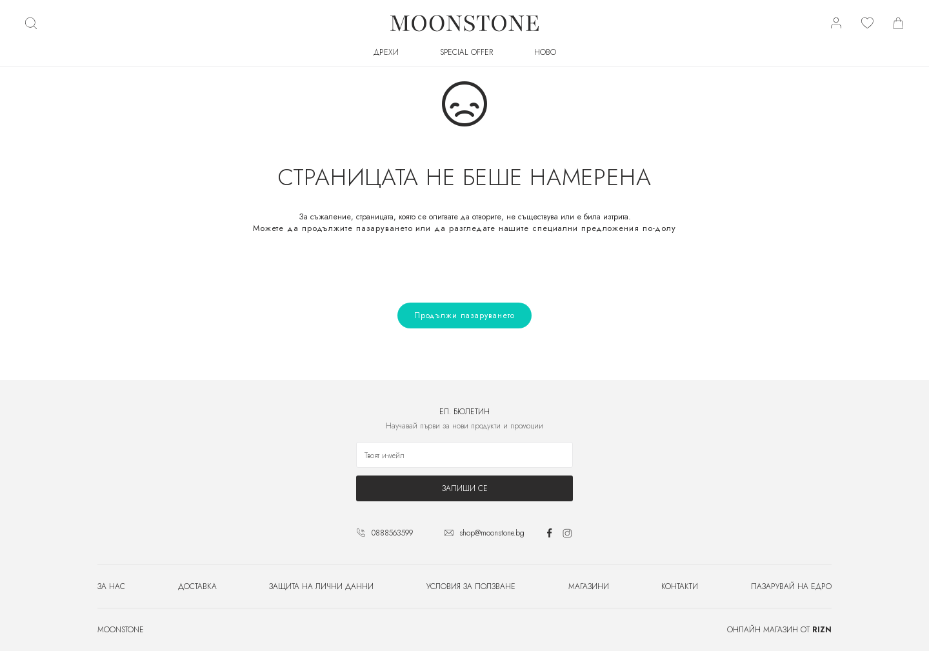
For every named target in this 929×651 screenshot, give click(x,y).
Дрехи (386, 52)
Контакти (679, 586)
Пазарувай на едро (791, 586)
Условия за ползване (470, 586)
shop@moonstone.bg (491, 533)
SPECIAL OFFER (466, 52)
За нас (111, 586)
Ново (545, 52)
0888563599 (392, 533)
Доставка (197, 586)
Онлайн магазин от (779, 630)
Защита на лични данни (321, 586)
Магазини (588, 586)
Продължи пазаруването (464, 315)
